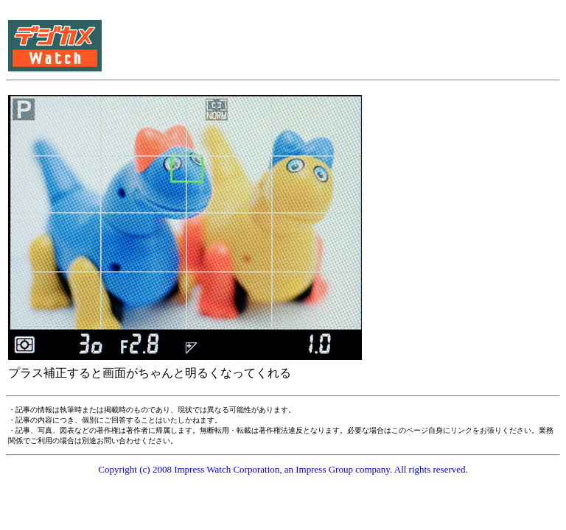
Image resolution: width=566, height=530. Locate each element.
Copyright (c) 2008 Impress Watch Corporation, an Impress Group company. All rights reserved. (283, 469)
